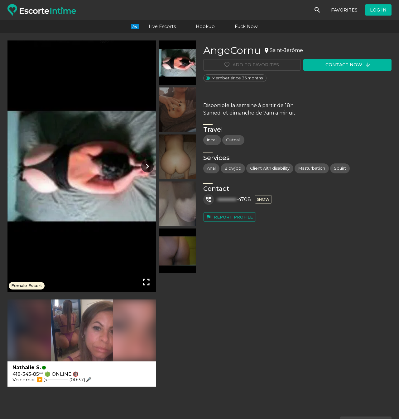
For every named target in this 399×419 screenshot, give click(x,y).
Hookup (205, 26)
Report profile (229, 217)
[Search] (317, 10)
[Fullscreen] (146, 282)
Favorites (344, 10)
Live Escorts (162, 26)
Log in (378, 10)
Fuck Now (246, 26)
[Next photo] (146, 166)
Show (263, 199)
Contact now (348, 65)
